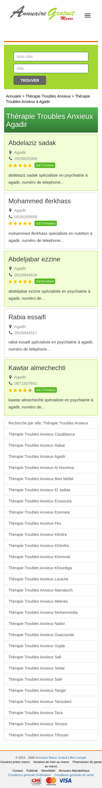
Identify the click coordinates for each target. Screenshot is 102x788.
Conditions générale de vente (74, 775)
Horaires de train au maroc (51, 762)
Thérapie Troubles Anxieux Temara (37, 724)
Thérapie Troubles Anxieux (48, 96)
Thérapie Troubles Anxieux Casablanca (41, 434)
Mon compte (78, 757)
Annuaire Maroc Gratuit (51, 757)
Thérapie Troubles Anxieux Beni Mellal (40, 479)
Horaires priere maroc (15, 762)
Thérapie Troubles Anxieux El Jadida (39, 490)
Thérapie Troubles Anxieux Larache (38, 579)
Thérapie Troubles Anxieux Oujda (36, 646)
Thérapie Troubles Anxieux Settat (36, 668)
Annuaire (13, 96)
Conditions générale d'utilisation (29, 775)
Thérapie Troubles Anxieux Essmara (39, 512)
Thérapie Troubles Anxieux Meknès (38, 601)
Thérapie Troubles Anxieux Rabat (36, 445)
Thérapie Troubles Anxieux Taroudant (40, 701)
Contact (18, 770)
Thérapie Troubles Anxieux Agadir (36, 456)
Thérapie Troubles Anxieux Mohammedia (43, 612)
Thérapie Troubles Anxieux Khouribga (40, 568)
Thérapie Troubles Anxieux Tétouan (38, 735)
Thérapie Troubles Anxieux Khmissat (39, 557)
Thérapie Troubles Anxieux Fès (34, 523)
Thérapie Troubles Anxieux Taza (35, 713)
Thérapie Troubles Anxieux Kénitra (37, 534)
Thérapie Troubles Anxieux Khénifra (38, 545)
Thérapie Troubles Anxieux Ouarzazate (41, 635)
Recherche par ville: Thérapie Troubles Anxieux (48, 423)
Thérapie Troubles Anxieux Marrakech (40, 590)
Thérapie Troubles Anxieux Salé (35, 679)
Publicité (32, 770)
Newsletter (48, 770)
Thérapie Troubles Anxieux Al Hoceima (41, 467)
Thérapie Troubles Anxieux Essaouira (40, 501)
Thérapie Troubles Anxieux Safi (34, 657)
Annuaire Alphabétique (74, 770)
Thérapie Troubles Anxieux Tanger (37, 690)
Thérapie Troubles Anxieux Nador (36, 623)
